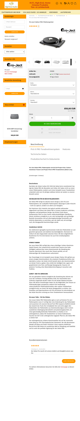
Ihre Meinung (69, 361)
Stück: (31, 114)
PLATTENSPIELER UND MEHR (11, 12)
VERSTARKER (53, 12)
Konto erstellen (9, 36)
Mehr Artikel (8, 74)
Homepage (63, 367)
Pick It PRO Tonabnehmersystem (45, 149)
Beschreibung (37, 144)
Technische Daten (39, 154)
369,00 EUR (15, 135)
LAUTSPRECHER (65, 12)
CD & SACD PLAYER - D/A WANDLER (34, 12)
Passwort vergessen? (11, 39)
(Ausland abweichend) (64, 74)
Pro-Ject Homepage (11, 72)
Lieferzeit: (32, 74)
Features (66, 149)
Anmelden (14, 32)
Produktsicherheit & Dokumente (45, 159)
